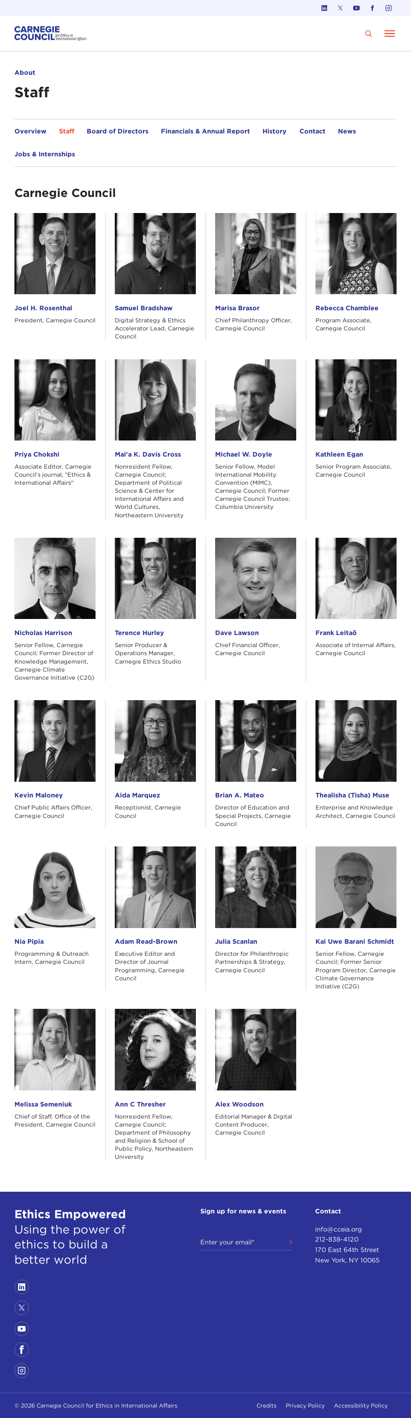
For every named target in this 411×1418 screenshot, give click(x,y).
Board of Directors (118, 131)
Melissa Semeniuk (43, 1104)
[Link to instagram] (388, 8)
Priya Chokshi (36, 454)
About (24, 72)
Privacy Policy (305, 1405)
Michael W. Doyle (243, 454)
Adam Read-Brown (146, 941)
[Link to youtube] (356, 8)
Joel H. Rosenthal (43, 308)
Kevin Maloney (38, 795)
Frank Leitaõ (336, 633)
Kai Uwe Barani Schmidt (354, 941)
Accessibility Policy (361, 1405)
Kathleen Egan (339, 454)
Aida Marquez (137, 795)
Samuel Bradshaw (144, 308)
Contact (312, 131)
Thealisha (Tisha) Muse (352, 795)
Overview (30, 131)
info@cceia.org (338, 1229)
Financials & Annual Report (205, 131)
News (347, 131)
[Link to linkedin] (324, 8)
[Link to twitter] (340, 8)
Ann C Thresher (140, 1104)
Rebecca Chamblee (346, 308)
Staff (66, 131)
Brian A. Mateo (239, 795)
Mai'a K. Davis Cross (148, 454)
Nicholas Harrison (43, 633)
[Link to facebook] (372, 8)
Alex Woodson (239, 1104)
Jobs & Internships (44, 154)
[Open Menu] (389, 33)
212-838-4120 (336, 1239)
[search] (368, 33)
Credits (266, 1405)
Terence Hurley (139, 633)
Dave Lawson (237, 633)
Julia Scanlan (236, 941)
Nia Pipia (29, 941)
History (274, 131)
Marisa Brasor (237, 308)
